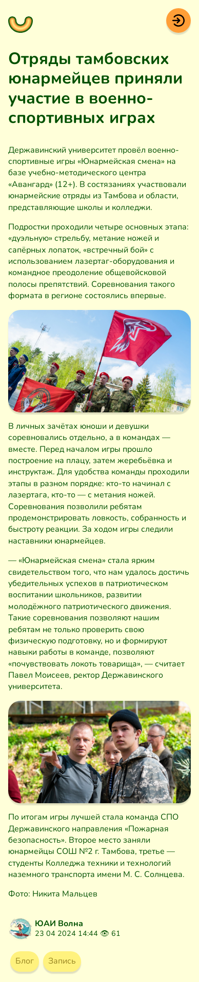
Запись (62, 961)
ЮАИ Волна (59, 923)
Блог (24, 961)
